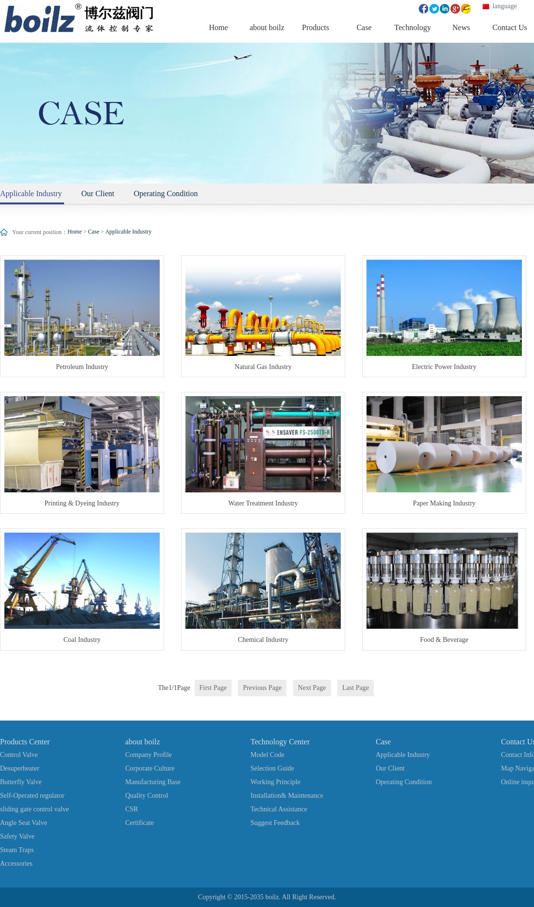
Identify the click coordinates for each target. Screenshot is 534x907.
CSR (131, 809)
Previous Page (262, 687)
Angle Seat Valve (23, 822)
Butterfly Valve (21, 782)
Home (74, 231)
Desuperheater (19, 768)
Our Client (98, 193)
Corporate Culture (149, 768)
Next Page (312, 687)
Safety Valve (17, 836)
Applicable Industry (128, 231)
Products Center (25, 742)
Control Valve (19, 754)
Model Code (267, 754)
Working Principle (275, 782)
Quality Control (146, 795)
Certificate (139, 822)
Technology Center (280, 742)
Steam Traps (17, 850)
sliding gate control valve (34, 809)
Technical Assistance (278, 809)
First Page (213, 687)
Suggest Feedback (275, 822)
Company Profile (148, 754)
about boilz (142, 742)
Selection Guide (272, 768)
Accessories (16, 863)
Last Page (355, 687)
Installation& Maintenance (286, 795)
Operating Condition (166, 193)
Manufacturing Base (153, 782)
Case (93, 231)
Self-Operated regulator (32, 795)
